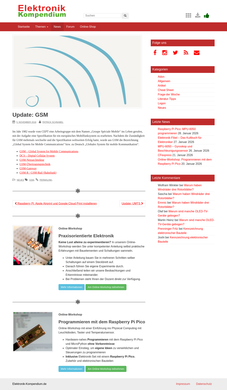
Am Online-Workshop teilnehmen (106, 287)
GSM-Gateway (28, 168)
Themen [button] (41, 26)
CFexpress (164, 155)
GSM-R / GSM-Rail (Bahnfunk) (38, 172)
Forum (70, 26)
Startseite (24, 26)
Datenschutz (204, 383)
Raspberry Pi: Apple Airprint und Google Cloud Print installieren (56, 203)
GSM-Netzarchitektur (32, 159)
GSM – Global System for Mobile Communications (49, 151)
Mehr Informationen (71, 287)
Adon (161, 76)
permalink (46, 180)
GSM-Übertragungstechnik (35, 164)
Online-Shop (88, 26)
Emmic (162, 202)
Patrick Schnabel (52, 122)
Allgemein (164, 81)
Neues (20, 180)
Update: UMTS (132, 203)
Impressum (183, 383)
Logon (162, 103)
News (57, 26)
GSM (31, 180)
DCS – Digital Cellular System (37, 155)
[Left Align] (125, 16)
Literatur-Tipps (167, 98)
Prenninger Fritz (168, 228)
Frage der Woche (169, 94)
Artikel (162, 85)
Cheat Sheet (166, 90)
